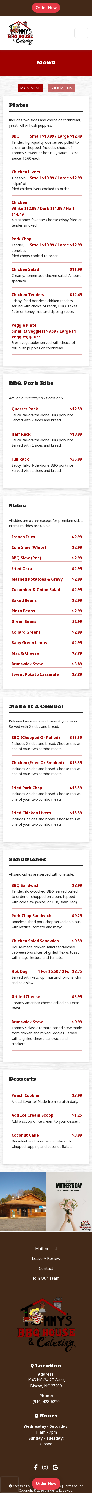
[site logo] (20, 33)
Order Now (48, 7)
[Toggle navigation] (81, 33)
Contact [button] (46, 1268)
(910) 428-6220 (46, 1401)
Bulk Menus (61, 88)
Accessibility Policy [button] (24, 1486)
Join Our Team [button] (46, 1278)
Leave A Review (46, 1258)
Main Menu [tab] (30, 88)
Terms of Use (73, 1486)
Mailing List (46, 1248)
